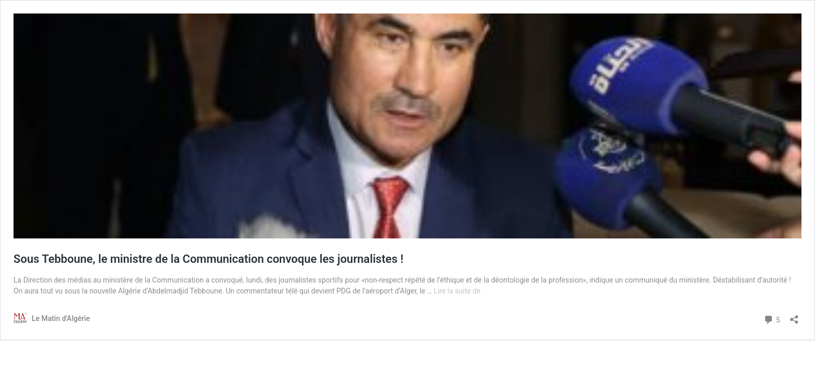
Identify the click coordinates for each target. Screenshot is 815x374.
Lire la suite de (456, 291)
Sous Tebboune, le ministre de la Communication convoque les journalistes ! (208, 258)
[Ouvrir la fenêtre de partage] (794, 316)
